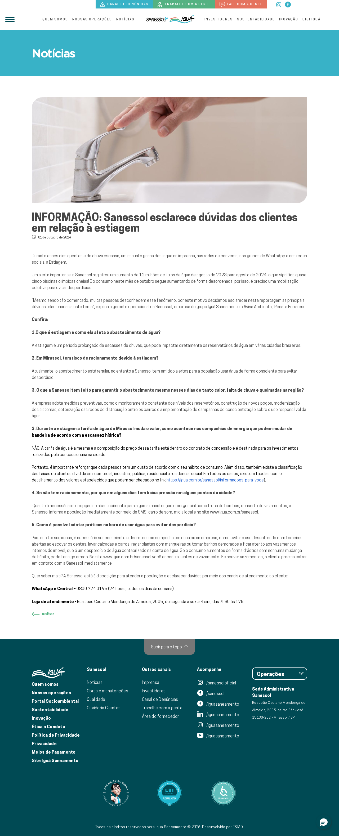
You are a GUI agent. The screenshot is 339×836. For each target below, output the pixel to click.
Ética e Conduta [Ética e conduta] (48, 726)
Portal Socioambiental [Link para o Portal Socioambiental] (55, 701)
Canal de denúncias (124, 4)
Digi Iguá (311, 19)
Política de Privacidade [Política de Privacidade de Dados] (56, 735)
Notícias (125, 19)
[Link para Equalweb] (169, 793)
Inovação (288, 19)
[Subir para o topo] (169, 647)
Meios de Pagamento (54, 752)
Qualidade (96, 699)
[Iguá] (157, 19)
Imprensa (150, 682)
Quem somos (55, 19)
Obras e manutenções (107, 690)
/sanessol (211, 693)
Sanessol (96, 669)
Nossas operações (92, 19)
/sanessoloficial (216, 682)
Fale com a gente (241, 4)
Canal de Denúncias (160, 699)
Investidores (218, 19)
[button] (323, 822)
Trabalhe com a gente (184, 4)
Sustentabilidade (256, 19)
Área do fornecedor (160, 716)
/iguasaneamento (218, 704)
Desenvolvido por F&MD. (223, 827)
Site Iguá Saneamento (55, 760)
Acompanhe (209, 669)
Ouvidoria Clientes (104, 707)
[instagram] (279, 4)
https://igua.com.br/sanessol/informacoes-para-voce (215, 479)
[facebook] (288, 4)
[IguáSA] (182, 19)
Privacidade (44, 743)
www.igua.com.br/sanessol (234, 512)
